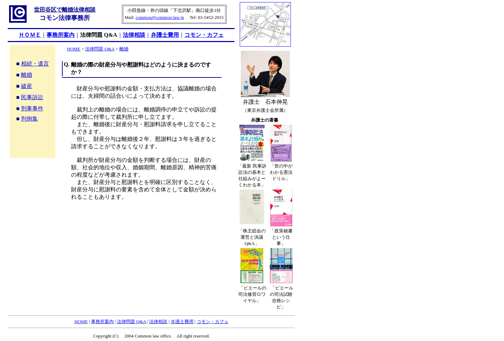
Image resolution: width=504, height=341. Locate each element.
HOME (73, 49)
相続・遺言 (35, 64)
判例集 (29, 119)
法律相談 (134, 35)
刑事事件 (32, 108)
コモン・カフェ (204, 35)
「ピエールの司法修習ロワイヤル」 (252, 294)
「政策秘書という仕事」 (281, 237)
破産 (26, 86)
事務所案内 (102, 321)
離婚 (26, 75)
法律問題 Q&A (98, 35)
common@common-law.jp (159, 17)
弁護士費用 (165, 35)
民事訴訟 (32, 97)
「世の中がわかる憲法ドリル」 (281, 172)
